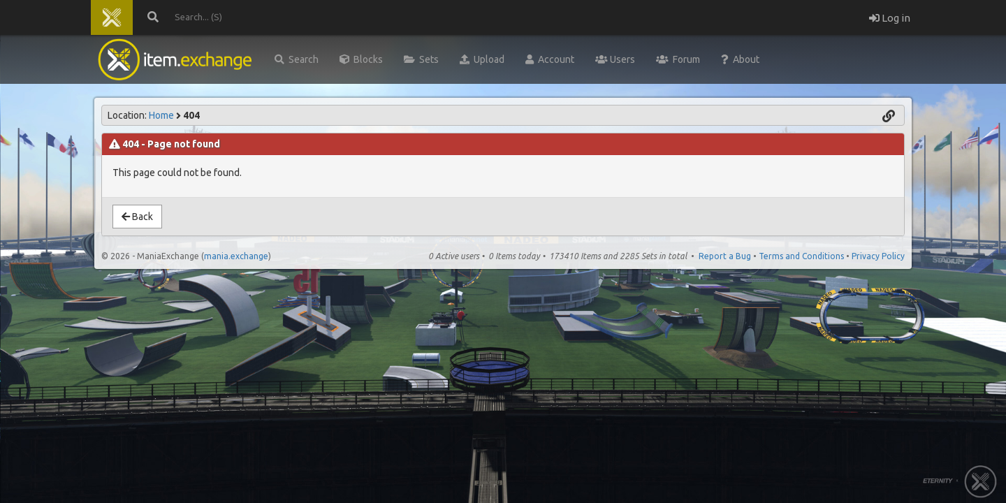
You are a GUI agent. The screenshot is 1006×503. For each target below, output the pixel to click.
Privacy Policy (878, 256)
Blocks (361, 59)
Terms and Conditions (801, 256)
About (740, 59)
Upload (482, 59)
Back (137, 216)
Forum (678, 59)
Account (549, 59)
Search (297, 59)
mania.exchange (236, 256)
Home (161, 115)
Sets (421, 59)
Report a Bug (725, 256)
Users (615, 59)
